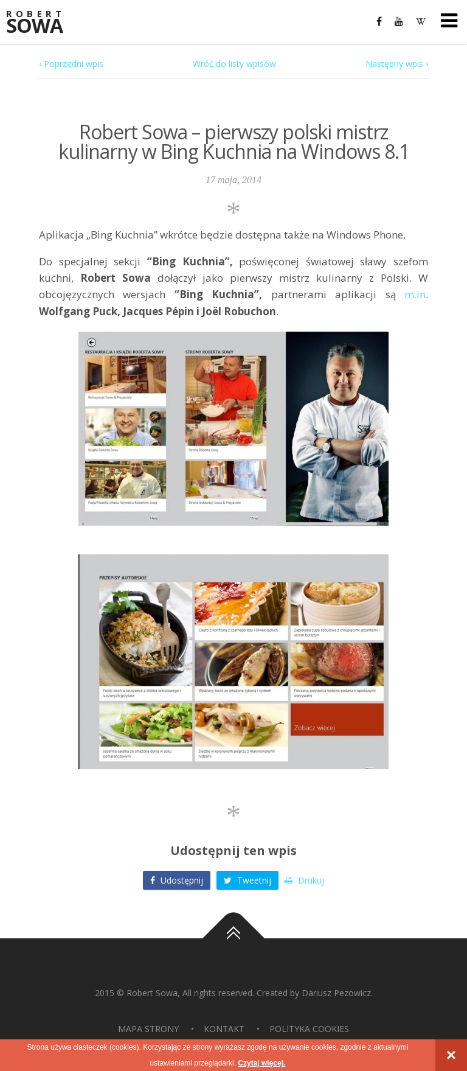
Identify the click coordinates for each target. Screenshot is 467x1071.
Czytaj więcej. (261, 1063)
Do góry (233, 938)
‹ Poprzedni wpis (71, 63)
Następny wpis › (396, 63)
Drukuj (304, 880)
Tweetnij (247, 880)
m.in (415, 294)
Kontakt (224, 1028)
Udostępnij (176, 880)
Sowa (42, 22)
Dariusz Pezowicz (336, 993)
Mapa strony (148, 1028)
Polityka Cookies (309, 1028)
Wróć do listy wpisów (234, 63)
